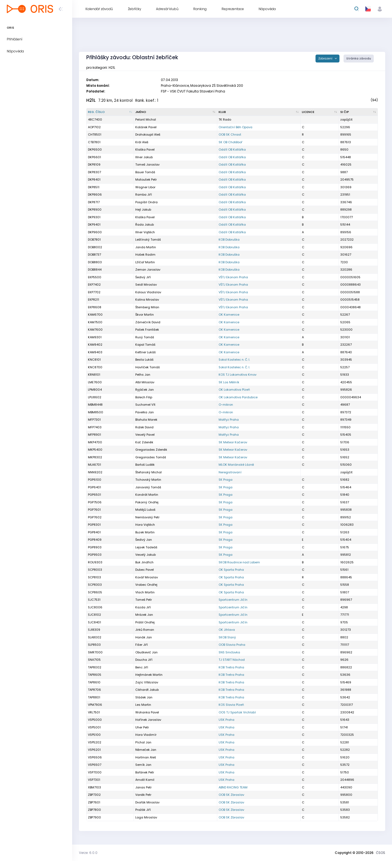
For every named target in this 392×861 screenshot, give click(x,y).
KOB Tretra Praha (231, 667)
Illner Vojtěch (145, 232)
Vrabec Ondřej (146, 584)
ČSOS (380, 852)
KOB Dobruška (229, 239)
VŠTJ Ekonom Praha (233, 277)
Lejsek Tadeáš (146, 547)
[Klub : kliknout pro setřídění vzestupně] (259, 112)
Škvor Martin (144, 314)
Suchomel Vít (145, 404)
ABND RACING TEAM (233, 787)
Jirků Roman (144, 629)
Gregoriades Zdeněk (151, 449)
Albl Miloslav (144, 382)
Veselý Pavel (145, 434)
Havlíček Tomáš (147, 367)
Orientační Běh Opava (235, 127)
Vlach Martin (145, 592)
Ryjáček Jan (144, 389)
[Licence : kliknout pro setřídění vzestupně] (320, 112)
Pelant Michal (145, 119)
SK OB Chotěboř (230, 142)
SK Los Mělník (229, 382)
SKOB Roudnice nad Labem (239, 562)
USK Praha (226, 719)
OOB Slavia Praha (232, 644)
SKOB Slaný (227, 637)
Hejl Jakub (143, 209)
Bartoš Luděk (145, 464)
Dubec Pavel (144, 569)
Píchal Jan (143, 742)
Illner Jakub (144, 157)
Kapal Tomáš (145, 344)
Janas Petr (143, 787)
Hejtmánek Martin (149, 674)
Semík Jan (143, 765)
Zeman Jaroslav (147, 269)
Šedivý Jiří (143, 277)
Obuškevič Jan (146, 652)
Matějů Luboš (145, 509)
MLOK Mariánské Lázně (236, 464)
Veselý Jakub (145, 554)
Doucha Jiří (143, 659)
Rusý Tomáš (144, 337)
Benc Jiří (141, 667)
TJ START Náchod (232, 659)
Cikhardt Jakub (147, 689)
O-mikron (226, 404)
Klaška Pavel (145, 149)
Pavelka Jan (144, 412)
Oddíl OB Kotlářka (232, 149)
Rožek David (144, 427)
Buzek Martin (145, 532)
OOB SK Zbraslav (231, 795)
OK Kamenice (229, 314)
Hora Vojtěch (145, 524)
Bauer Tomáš (145, 172)
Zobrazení (325, 58)
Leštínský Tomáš (148, 239)
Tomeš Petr (143, 599)
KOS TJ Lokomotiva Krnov (237, 374)
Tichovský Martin (148, 479)
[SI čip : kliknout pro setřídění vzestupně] (358, 112)
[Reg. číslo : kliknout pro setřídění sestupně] (110, 112)
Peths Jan (142, 374)
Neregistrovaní (230, 472)
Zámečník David (147, 322)
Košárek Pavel (146, 127)
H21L (91, 100)
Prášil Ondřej (145, 622)
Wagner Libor (145, 187)
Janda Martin (145, 247)
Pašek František (147, 329)
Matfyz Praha (229, 419)
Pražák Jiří (143, 810)
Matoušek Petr (146, 179)
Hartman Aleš (145, 757)
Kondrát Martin (146, 494)
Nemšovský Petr (147, 517)
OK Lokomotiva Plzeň (234, 389)
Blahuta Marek (146, 419)
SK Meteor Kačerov (233, 442)
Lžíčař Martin (145, 262)
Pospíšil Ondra (146, 202)
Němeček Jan (145, 750)
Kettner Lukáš (145, 352)
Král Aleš (141, 142)
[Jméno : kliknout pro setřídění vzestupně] (175, 112)
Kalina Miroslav (147, 299)
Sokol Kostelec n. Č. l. (234, 359)
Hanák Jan (143, 637)
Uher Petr (142, 727)
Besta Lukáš (144, 359)
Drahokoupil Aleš (147, 134)
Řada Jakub (144, 224)
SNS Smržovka (229, 652)
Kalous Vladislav (148, 292)
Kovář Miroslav (146, 577)
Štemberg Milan (147, 307)
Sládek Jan (143, 697)
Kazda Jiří (143, 607)
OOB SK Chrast (230, 134)
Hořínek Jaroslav (148, 719)
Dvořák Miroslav (147, 802)
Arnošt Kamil (144, 780)
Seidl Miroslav (146, 284)
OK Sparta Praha (231, 569)
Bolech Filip (143, 397)
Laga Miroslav (146, 817)
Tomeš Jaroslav (147, 164)
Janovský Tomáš (148, 487)
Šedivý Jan (143, 539)
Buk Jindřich (144, 562)
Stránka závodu (358, 58)
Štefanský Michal (148, 472)
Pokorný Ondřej (146, 502)
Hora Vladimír (146, 735)
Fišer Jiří (141, 644)
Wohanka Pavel (147, 712)
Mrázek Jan (144, 614)
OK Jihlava (227, 629)
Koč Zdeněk (144, 442)
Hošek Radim (145, 254)
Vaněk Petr (143, 795)
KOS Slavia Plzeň (231, 704)
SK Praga (225, 479)
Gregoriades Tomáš (150, 457)
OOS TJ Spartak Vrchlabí (237, 712)
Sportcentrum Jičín (233, 599)
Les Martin (143, 704)
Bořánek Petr (144, 772)
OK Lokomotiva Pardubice (238, 397)
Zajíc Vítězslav (146, 682)
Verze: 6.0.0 (88, 852)
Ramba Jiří (143, 194)
